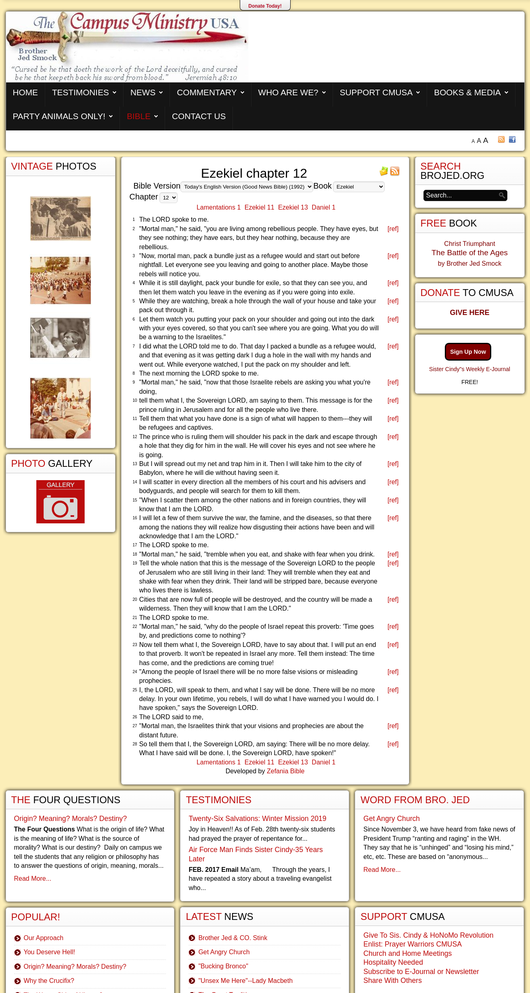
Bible (139, 116)
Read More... (32, 878)
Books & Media (467, 92)
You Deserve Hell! (49, 952)
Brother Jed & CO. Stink (232, 937)
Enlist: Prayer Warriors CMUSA (412, 944)
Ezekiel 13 (293, 207)
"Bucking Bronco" (223, 966)
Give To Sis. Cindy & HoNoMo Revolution (428, 935)
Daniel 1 (323, 207)
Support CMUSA (376, 92)
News (142, 92)
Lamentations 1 (219, 207)
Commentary (207, 92)
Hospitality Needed (393, 962)
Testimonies (80, 92)
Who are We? (288, 92)
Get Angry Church (223, 952)
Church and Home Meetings (407, 953)
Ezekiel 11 (259, 207)
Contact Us (199, 116)
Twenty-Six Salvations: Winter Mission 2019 (257, 819)
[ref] (393, 228)
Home (25, 92)
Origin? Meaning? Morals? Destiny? (70, 819)
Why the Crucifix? (49, 980)
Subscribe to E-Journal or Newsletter (421, 972)
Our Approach (44, 937)
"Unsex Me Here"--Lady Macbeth (245, 980)
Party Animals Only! (59, 116)
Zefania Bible (285, 771)
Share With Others (392, 980)
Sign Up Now (468, 351)
